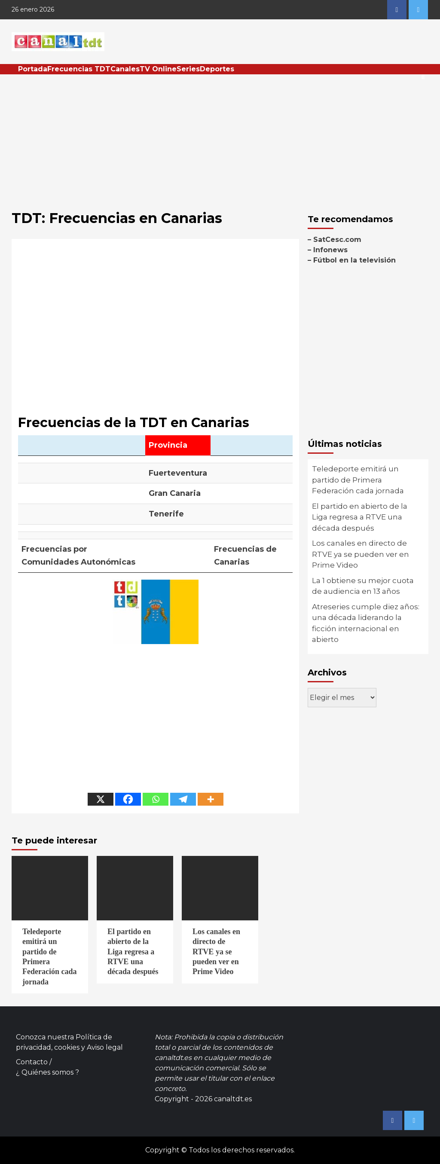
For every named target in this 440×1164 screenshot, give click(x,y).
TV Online (158, 69)
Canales (125, 69)
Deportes (217, 69)
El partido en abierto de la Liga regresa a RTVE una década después (359, 517)
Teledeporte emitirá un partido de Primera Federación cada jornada (358, 479)
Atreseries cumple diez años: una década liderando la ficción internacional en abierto (365, 623)
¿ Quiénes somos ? (47, 1072)
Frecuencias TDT (78, 69)
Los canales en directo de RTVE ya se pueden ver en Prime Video (360, 554)
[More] (210, 799)
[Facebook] (128, 799)
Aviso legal (105, 1047)
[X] (100, 799)
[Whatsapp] (155, 799)
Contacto (32, 1062)
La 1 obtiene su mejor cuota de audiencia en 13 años (363, 586)
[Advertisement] (220, 139)
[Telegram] (183, 799)
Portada (32, 69)
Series (188, 69)
